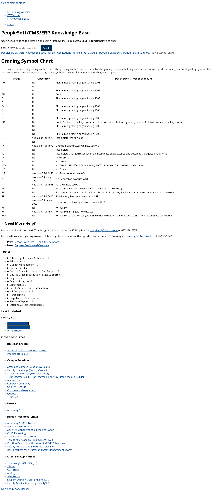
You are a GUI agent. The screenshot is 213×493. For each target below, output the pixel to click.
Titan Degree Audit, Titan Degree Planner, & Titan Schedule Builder (45, 377)
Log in (10, 24)
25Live (11, 466)
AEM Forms (13, 476)
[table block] (106, 147)
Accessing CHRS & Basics (21, 423)
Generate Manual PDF (19, 327)
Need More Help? (18, 223)
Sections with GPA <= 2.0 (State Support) (37, 242)
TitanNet (12, 397)
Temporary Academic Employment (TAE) (30, 440)
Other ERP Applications (58, 52)
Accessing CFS (15, 410)
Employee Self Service (19, 426)
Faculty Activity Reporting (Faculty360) (28, 483)
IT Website (13, 15)
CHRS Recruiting (16, 433)
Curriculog (13, 469)
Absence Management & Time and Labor (30, 430)
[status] (106, 70)
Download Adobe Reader (15, 489)
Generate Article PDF (18, 323)
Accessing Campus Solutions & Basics (28, 367)
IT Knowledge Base (18, 18)
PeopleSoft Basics (17, 353)
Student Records (16, 387)
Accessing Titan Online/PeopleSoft (27, 350)
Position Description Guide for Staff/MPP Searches (36, 443)
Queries (11, 393)
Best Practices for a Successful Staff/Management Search (39, 450)
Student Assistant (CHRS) (21, 436)
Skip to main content (13, 3)
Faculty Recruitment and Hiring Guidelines (31, 446)
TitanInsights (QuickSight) (86, 52)
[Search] (28, 48)
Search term (8, 47)
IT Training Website (18, 12)
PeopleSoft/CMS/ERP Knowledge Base (23, 52)
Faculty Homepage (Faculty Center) (27, 370)
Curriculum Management (21, 390)
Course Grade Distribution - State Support (125, 52)
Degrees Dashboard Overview (32, 245)
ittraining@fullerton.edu (138, 236)
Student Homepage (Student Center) (28, 373)
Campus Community (18, 383)
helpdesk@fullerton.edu (104, 230)
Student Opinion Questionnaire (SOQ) (28, 479)
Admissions (13, 380)
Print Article (14, 330)
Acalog (11, 473)
